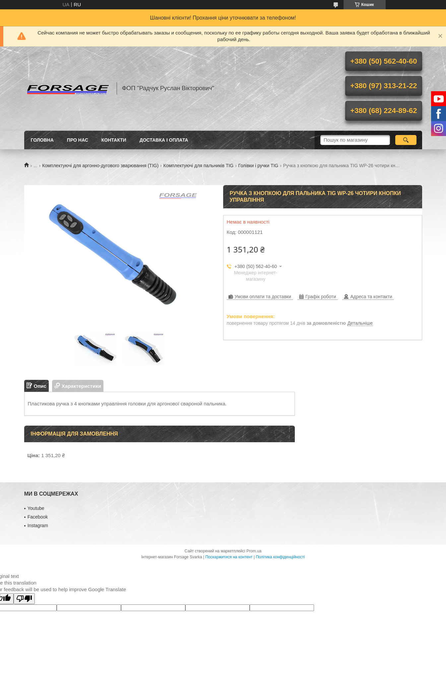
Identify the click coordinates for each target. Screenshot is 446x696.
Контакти (113, 140)
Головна (42, 140)
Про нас (77, 140)
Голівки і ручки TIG (258, 165)
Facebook (38, 517)
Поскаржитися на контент (228, 557)
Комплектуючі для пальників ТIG (198, 165)
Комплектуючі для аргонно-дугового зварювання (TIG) (100, 165)
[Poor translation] (24, 598)
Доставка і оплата (164, 140)
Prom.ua (253, 551)
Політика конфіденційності (280, 557)
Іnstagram (38, 525)
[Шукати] (406, 140)
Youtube (36, 508)
